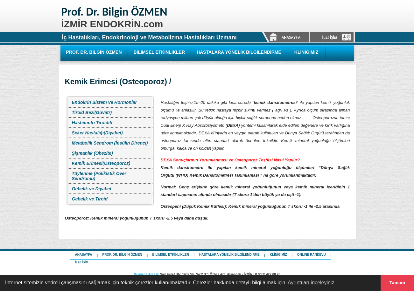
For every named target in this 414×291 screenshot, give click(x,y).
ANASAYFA (83, 254)
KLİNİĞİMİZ (306, 52)
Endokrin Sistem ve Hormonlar (104, 102)
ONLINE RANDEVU (311, 254)
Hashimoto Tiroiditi (92, 122)
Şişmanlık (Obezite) (92, 153)
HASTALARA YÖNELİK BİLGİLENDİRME (239, 52)
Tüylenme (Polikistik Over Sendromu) (99, 176)
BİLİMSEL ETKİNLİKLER (159, 52)
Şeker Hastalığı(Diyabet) (97, 132)
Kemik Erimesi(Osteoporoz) (101, 163)
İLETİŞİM (81, 262)
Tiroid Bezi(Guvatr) (92, 112)
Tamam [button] (397, 282)
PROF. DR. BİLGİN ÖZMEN (94, 52)
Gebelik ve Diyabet (92, 188)
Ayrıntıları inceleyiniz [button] (311, 282)
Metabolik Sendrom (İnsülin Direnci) (110, 143)
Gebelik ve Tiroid (90, 198)
